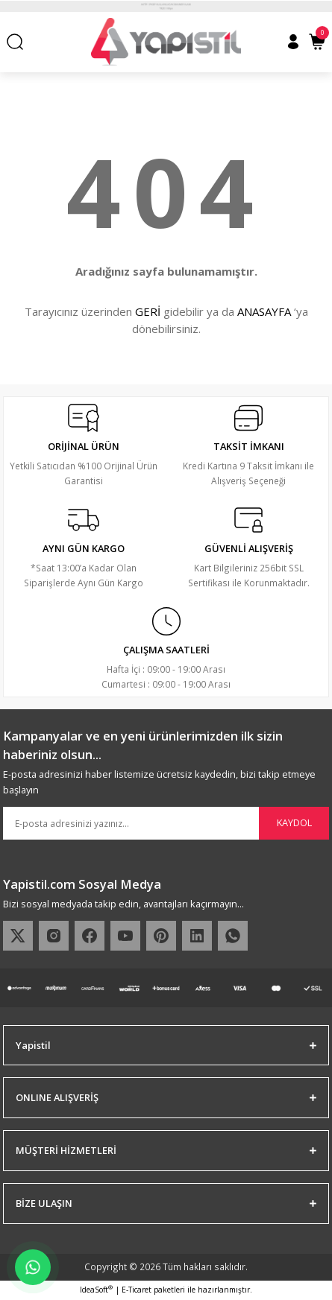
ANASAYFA (264, 311)
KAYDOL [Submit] (294, 822)
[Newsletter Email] (166, 823)
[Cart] (317, 42)
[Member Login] (293, 42)
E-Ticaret (136, 1289)
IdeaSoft (96, 1289)
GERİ (147, 311)
